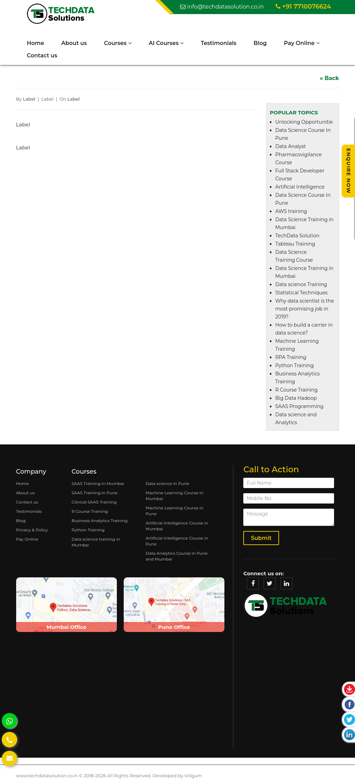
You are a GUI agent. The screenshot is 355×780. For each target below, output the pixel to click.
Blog (260, 43)
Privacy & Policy (32, 530)
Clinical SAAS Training (94, 502)
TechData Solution (297, 236)
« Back (329, 78)
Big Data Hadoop (296, 399)
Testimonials (219, 43)
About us (75, 43)
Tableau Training (295, 244)
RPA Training (290, 358)
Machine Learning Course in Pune (174, 511)
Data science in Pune (167, 483)
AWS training (291, 212)
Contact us (42, 55)
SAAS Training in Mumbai (97, 483)
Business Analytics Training (99, 520)
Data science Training (301, 285)
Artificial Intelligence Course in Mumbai (177, 526)
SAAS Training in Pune (94, 493)
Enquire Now (348, 170)
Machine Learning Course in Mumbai (174, 495)
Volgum (193, 776)
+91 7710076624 (303, 6)
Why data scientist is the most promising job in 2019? (304, 309)
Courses (118, 43)
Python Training (294, 366)
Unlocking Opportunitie (304, 123)
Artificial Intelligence (300, 187)
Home (36, 43)
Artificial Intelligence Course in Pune (177, 541)
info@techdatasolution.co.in (222, 6)
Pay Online (302, 43)
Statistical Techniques (301, 293)
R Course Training (296, 390)
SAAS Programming (299, 407)
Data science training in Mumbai (95, 542)
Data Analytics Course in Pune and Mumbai (177, 556)
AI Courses (166, 43)
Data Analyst (290, 147)
